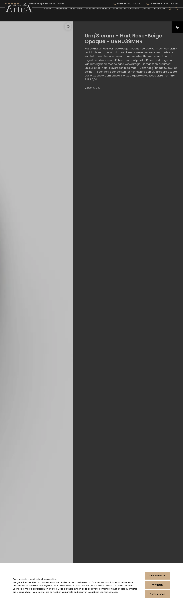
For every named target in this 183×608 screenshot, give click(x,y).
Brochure (159, 14)
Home (47, 14)
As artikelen (76, 14)
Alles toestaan (157, 575)
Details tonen (157, 594)
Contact (146, 14)
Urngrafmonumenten (98, 14)
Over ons (133, 14)
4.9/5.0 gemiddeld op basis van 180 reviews (42, 3)
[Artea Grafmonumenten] (18, 15)
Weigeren (157, 584)
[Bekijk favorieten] (176, 15)
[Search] (169, 14)
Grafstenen (60, 14)
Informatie (119, 14)
